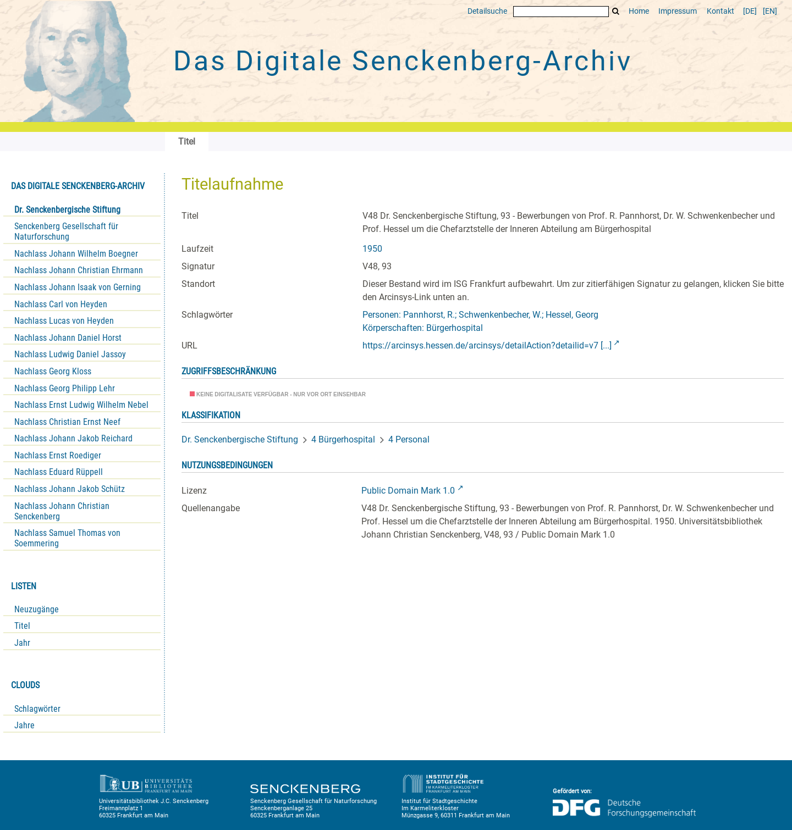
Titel (22, 626)
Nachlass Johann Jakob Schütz (69, 489)
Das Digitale (402, 61)
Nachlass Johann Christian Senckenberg (61, 511)
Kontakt (720, 11)
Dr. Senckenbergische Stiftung (67, 209)
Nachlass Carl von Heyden (60, 304)
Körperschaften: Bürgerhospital (422, 328)
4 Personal (409, 439)
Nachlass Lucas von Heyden (64, 321)
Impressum (677, 11)
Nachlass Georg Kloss (52, 371)
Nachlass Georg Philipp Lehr (64, 388)
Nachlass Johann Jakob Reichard (73, 438)
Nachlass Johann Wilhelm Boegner (76, 253)
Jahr (22, 643)
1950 (372, 249)
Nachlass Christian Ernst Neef (67, 422)
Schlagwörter (37, 709)
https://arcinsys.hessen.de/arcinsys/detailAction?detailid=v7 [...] (487, 345)
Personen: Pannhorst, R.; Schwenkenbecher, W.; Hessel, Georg (480, 314)
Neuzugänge (36, 609)
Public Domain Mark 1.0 (408, 490)
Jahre (24, 725)
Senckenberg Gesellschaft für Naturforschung (66, 231)
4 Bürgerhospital (343, 439)
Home (639, 11)
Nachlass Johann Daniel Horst (68, 338)
